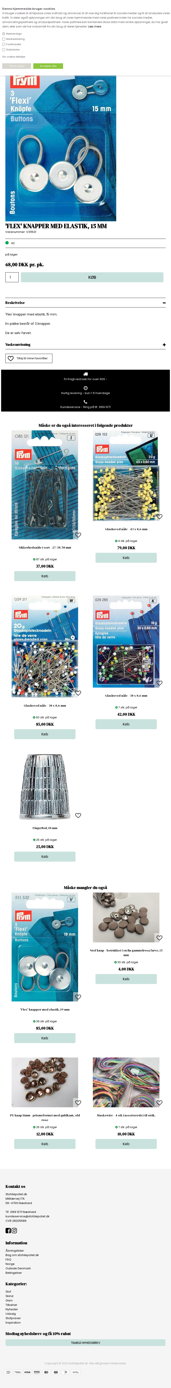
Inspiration (13, 1322)
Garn (9, 1300)
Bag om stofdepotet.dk (22, 1255)
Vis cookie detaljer (13, 56)
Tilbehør (11, 1305)
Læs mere (94, 26)
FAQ (8, 1259)
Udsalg (11, 1314)
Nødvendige (14, 33)
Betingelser (14, 1273)
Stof (8, 1291)
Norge (10, 1264)
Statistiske (13, 49)
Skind (9, 1296)
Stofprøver (13, 1318)
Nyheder (12, 1309)
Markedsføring (15, 39)
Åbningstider (15, 1251)
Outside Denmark (18, 1268)
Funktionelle (13, 44)
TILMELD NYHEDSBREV (85, 1343)
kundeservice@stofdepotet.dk (28, 1216)
